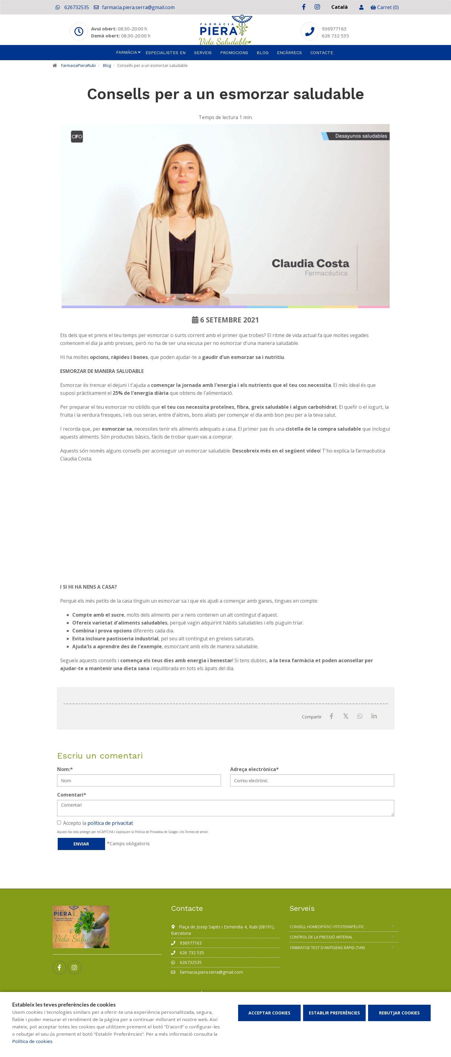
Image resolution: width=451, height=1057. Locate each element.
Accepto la (95, 823)
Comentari (71, 794)
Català (339, 7)
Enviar (81, 844)
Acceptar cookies (269, 1013)
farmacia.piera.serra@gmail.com (134, 7)
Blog (262, 52)
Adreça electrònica (254, 769)
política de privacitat (110, 823)
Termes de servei (196, 832)
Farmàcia (126, 52)
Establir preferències (334, 1013)
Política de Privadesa (149, 832)
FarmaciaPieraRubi (78, 65)
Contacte (321, 52)
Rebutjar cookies (399, 1013)
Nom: (65, 769)
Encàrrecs (289, 52)
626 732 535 (187, 952)
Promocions (234, 52)
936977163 (186, 943)
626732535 (72, 7)
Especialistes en (165, 52)
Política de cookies (32, 1041)
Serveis (203, 52)
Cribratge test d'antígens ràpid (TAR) (327, 947)
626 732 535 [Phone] (335, 36)
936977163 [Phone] (334, 29)
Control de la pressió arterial (321, 937)
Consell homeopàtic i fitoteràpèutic (327, 926)
